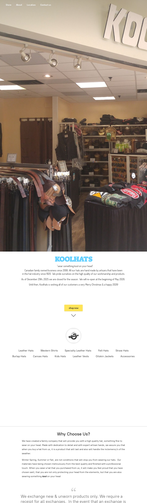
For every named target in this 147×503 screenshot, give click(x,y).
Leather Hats (26, 350)
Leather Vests (81, 356)
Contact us (45, 4)
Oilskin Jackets (105, 356)
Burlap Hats (19, 356)
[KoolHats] (73, 336)
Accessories (127, 356)
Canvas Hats (40, 356)
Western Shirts (49, 350)
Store (8, 4)
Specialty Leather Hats (78, 350)
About (19, 4)
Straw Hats (122, 350)
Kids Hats (60, 356)
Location (31, 4)
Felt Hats (103, 350)
